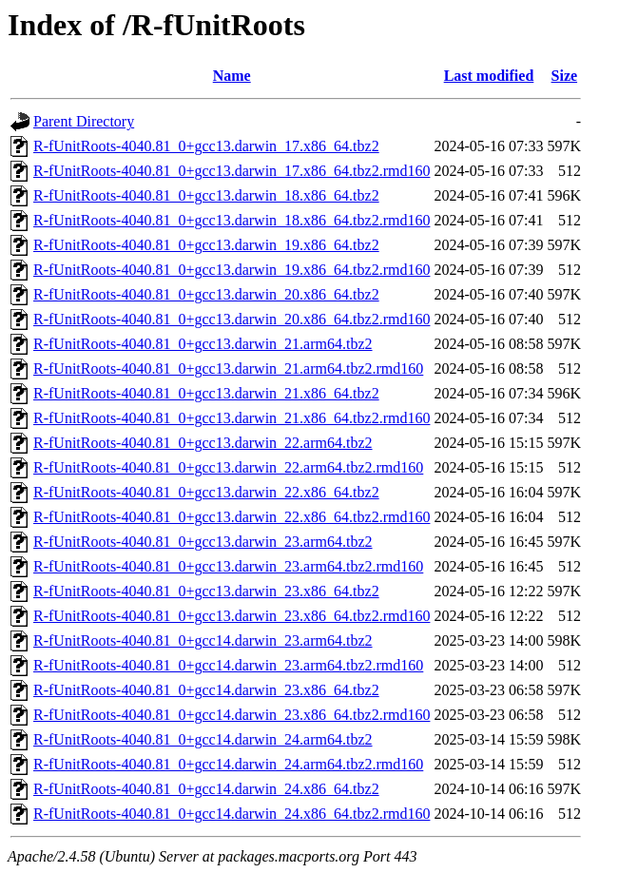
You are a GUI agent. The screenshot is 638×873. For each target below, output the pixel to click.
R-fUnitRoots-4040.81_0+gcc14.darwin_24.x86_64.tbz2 (206, 789)
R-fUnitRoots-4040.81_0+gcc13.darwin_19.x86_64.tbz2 (206, 245)
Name (232, 76)
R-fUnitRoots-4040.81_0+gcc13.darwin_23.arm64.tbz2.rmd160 (228, 566)
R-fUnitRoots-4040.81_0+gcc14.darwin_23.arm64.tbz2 (203, 640)
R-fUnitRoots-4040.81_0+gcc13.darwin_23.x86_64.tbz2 (206, 591)
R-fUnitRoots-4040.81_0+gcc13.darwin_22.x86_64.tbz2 (206, 492)
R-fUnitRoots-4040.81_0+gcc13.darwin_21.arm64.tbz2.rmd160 (228, 368)
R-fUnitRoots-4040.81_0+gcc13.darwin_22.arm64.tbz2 (203, 443)
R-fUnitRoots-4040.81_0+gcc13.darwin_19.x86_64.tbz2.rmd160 (231, 270)
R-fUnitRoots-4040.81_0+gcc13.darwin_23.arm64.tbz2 (203, 542)
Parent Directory (83, 121)
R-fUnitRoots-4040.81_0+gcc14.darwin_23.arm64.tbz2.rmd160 (228, 665)
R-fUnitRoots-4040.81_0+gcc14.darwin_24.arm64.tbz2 (203, 739)
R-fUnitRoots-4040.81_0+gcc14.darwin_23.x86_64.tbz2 (206, 690)
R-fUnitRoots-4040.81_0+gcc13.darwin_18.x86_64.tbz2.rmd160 (231, 220)
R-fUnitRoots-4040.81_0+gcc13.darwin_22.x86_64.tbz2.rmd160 (231, 517)
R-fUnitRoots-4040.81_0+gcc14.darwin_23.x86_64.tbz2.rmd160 (231, 715)
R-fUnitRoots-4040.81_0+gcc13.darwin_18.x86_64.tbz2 (206, 195)
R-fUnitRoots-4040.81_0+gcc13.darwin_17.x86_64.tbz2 (206, 146)
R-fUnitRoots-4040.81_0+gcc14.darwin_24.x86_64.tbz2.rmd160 (231, 813)
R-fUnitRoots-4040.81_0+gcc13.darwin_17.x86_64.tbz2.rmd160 (231, 171)
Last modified (489, 76)
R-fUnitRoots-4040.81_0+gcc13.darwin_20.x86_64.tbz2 (206, 294)
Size (564, 76)
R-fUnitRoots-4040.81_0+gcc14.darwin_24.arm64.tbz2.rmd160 (228, 764)
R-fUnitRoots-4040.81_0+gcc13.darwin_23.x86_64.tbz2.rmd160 (231, 616)
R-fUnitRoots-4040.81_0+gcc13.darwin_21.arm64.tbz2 (203, 344)
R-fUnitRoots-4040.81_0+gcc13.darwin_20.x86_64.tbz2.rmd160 (231, 319)
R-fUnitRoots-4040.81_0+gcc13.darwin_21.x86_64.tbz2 (206, 393)
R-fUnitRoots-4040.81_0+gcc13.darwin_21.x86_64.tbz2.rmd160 (231, 418)
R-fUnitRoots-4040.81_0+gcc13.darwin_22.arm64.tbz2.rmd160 (228, 467)
